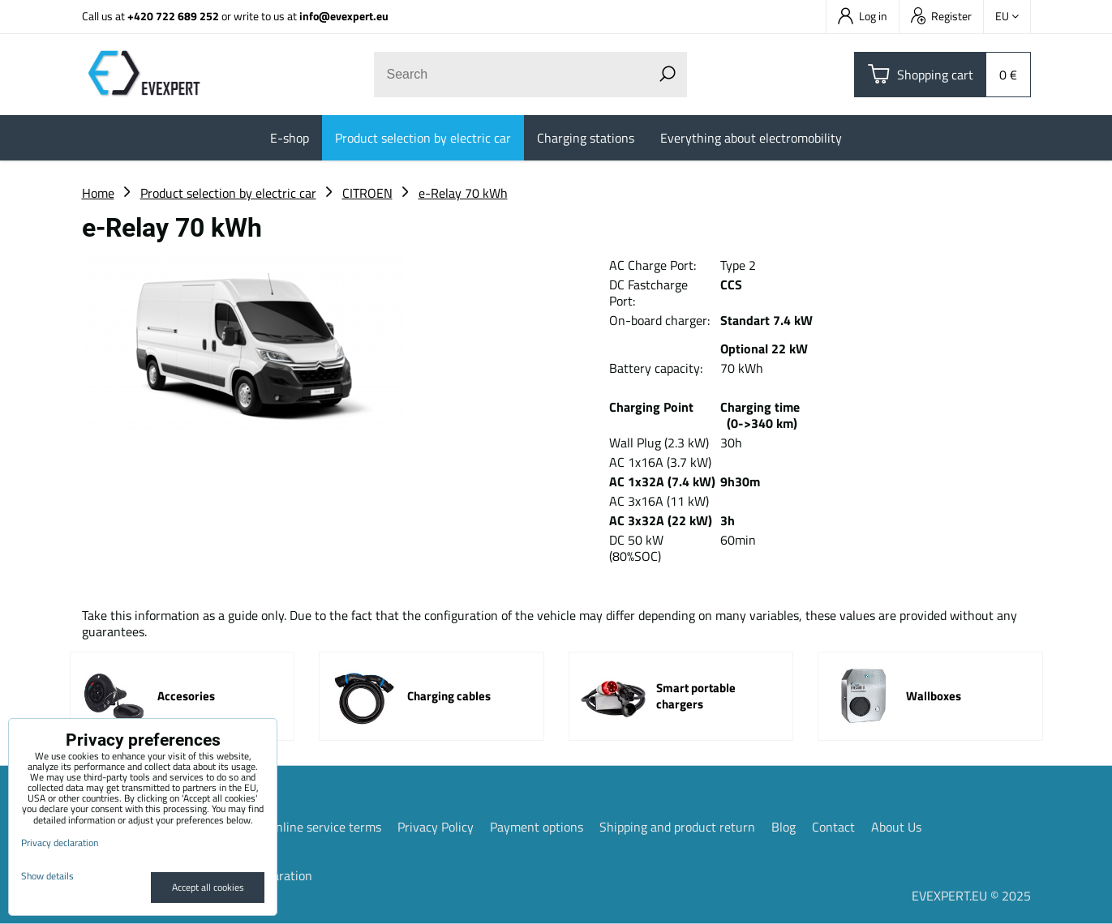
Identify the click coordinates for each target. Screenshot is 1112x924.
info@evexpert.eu (344, 15)
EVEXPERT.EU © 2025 (971, 895)
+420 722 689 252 (173, 15)
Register (941, 15)
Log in (862, 15)
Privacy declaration (59, 842)
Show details (47, 876)
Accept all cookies (208, 887)
